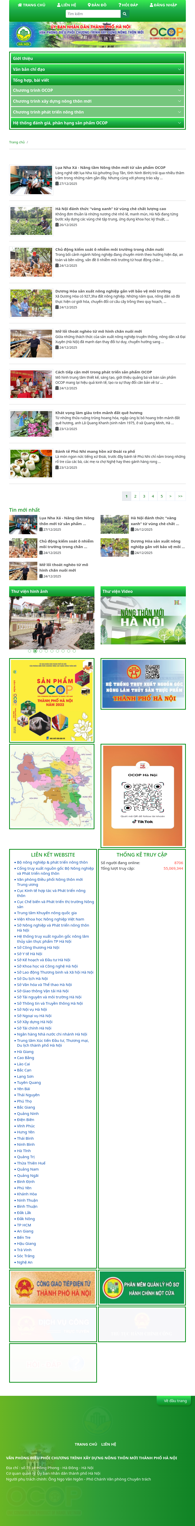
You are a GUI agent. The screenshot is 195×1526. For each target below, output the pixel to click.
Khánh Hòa (27, 1194)
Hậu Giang (26, 1243)
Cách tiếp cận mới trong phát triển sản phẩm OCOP (103, 371)
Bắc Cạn (24, 1070)
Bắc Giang (26, 1107)
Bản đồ (97, 4)
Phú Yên (24, 1187)
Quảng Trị (26, 1156)
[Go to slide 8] (68, 651)
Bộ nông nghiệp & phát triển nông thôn (52, 862)
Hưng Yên (26, 1132)
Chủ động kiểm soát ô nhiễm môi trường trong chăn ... (66, 543)
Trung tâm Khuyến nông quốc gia (47, 912)
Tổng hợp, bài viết (31, 80)
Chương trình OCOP (33, 90)
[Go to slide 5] (51, 651)
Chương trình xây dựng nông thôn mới (52, 101)
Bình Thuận (27, 1206)
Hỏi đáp (128, 4)
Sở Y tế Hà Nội (29, 953)
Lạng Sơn (25, 1076)
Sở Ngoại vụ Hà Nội (34, 1015)
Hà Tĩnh (24, 1150)
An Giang (25, 1231)
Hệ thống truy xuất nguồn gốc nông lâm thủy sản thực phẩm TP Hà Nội (53, 939)
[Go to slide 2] (35, 651)
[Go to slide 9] (74, 651)
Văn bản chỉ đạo (29, 69)
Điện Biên (25, 1119)
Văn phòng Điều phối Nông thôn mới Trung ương (50, 882)
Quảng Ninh (28, 1113)
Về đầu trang (175, 1400)
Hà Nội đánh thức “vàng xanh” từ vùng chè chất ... (155, 520)
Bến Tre (23, 1237)
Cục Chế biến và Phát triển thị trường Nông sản (55, 904)
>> (180, 496)
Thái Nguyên (28, 1094)
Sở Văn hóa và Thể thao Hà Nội (44, 984)
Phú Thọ (24, 1101)
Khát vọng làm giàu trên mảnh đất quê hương (98, 412)
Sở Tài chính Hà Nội (34, 1028)
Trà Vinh (24, 1249)
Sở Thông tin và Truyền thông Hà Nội (50, 1003)
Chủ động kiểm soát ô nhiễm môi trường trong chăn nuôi (109, 249)
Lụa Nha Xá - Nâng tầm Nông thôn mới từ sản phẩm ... (66, 520)
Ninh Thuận (27, 1200)
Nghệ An (24, 1262)
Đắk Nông (26, 1218)
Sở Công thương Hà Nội (38, 947)
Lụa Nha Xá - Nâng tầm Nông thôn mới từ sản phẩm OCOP (110, 167)
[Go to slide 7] (62, 651)
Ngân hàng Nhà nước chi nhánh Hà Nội (52, 1034)
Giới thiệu (23, 58)
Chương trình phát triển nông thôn (48, 112)
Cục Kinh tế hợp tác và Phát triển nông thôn (51, 893)
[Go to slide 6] (57, 651)
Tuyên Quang (29, 1082)
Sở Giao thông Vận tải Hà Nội (43, 991)
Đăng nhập (163, 4)
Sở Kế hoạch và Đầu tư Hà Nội (43, 959)
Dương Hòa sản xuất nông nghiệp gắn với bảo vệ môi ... (158, 543)
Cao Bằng (25, 1057)
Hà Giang (25, 1051)
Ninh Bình (26, 1144)
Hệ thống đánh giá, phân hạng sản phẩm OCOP (60, 123)
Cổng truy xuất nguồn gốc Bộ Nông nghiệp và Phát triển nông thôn (55, 871)
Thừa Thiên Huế (31, 1163)
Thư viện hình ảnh (29, 591)
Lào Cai (23, 1064)
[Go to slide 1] (29, 651)
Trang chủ (17, 142)
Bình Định (26, 1181)
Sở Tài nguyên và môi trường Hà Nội (49, 997)
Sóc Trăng (26, 1255)
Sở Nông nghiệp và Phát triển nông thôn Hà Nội (53, 928)
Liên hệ (66, 4)
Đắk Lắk (24, 1212)
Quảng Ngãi (28, 1175)
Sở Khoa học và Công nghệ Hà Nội (47, 966)
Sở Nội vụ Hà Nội (32, 1009)
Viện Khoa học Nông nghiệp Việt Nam (50, 919)
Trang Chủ (31, 4)
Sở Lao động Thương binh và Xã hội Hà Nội (55, 972)
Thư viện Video (118, 591)
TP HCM (24, 1225)
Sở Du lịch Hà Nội (32, 978)
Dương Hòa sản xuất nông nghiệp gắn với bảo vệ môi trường (113, 291)
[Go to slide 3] (40, 651)
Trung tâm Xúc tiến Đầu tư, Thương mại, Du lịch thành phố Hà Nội (53, 1043)
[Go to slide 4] (46, 651)
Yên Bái (23, 1088)
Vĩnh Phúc (26, 1126)
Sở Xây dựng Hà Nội (35, 1021)
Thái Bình (25, 1138)
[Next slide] (178, 632)
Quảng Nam (28, 1169)
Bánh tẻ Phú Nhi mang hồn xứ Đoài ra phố (95, 451)
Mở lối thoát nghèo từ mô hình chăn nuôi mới (98, 331)
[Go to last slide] (170, 632)
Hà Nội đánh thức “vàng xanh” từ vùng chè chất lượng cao (110, 208)
